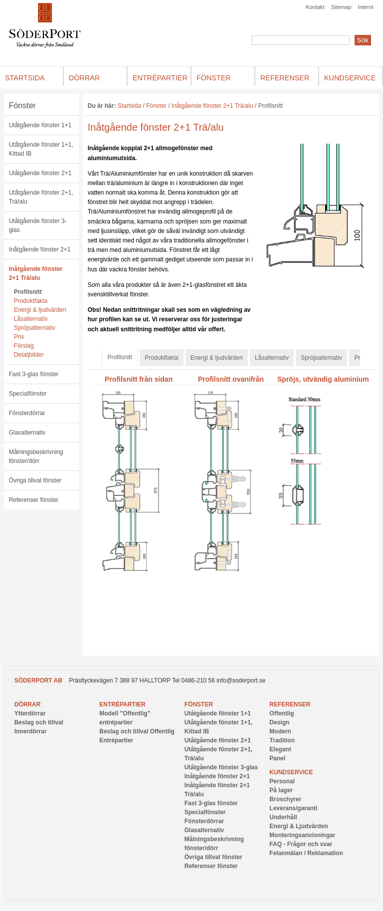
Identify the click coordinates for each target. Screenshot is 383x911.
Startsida (129, 105)
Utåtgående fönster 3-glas (38, 225)
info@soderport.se (240, 680)
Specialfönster (28, 393)
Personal (282, 781)
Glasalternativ (27, 432)
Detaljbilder (29, 354)
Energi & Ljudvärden (298, 826)
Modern (280, 731)
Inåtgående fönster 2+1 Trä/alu (35, 273)
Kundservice (291, 772)
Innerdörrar (30, 731)
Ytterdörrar (30, 713)
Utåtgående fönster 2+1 (40, 173)
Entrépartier (122, 704)
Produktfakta (30, 300)
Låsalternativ (31, 318)
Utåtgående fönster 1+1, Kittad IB (41, 149)
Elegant (280, 749)
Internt (366, 7)
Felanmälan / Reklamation (306, 853)
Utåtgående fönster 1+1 (40, 125)
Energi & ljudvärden (40, 309)
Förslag (24, 345)
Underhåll (283, 817)
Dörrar (27, 704)
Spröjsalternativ (34, 327)
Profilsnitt (28, 291)
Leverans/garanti (293, 808)
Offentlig (281, 713)
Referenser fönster (33, 499)
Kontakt (315, 7)
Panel (277, 758)
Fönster (22, 105)
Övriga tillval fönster (35, 480)
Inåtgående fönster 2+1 (40, 249)
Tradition (282, 740)
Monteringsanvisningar (302, 835)
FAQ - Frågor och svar (300, 844)
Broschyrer (285, 799)
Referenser (289, 704)
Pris (19, 336)
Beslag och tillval (38, 722)
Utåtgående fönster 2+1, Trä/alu (41, 197)
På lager (281, 790)
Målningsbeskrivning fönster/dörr (36, 456)
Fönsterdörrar (27, 413)
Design (279, 722)
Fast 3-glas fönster (33, 374)
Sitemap (341, 7)
